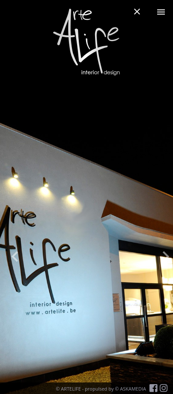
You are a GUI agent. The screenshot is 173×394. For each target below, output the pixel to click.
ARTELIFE (71, 388)
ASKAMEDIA (133, 388)
